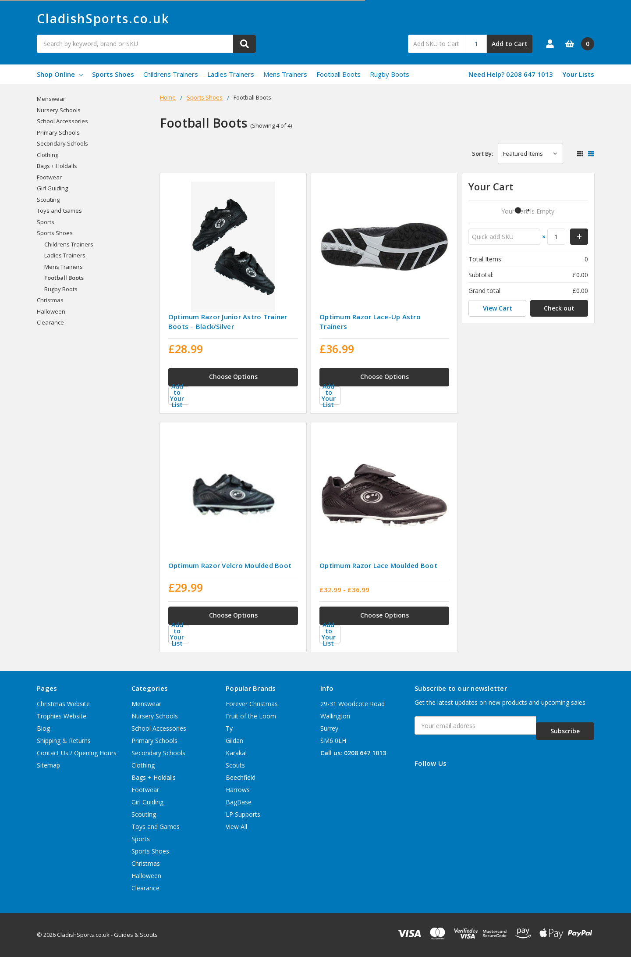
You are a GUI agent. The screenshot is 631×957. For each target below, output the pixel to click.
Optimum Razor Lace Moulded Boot (378, 570)
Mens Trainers (285, 74)
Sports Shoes (113, 74)
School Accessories (62, 121)
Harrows (238, 790)
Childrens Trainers (170, 74)
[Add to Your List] (233, 400)
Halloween (51, 311)
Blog (43, 728)
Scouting (48, 200)
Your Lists (578, 74)
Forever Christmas (252, 704)
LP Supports (243, 814)
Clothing (47, 155)
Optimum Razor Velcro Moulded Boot (229, 570)
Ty (229, 728)
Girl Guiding (52, 188)
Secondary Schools (62, 143)
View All (236, 826)
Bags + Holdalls (57, 166)
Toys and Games (59, 210)
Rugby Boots (389, 74)
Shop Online (60, 74)
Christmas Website (63, 704)
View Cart (497, 308)
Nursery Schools (59, 110)
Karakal (236, 753)
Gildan (234, 740)
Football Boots (338, 74)
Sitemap (48, 765)
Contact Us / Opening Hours (77, 753)
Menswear (51, 99)
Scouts (235, 765)
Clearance (50, 322)
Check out (559, 308)
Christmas (50, 300)
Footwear (49, 177)
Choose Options (233, 376)
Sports (45, 222)
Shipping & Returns (64, 740)
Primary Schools (58, 132)
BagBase (239, 802)
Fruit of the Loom (251, 716)
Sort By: (482, 153)
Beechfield (240, 777)
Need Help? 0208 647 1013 (510, 74)
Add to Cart (510, 43)
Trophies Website (61, 716)
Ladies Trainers (230, 74)
